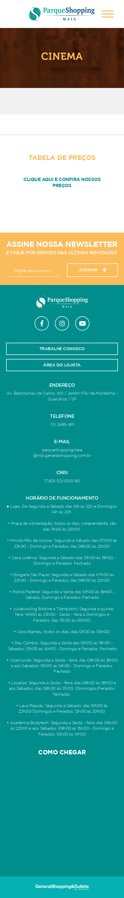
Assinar (92, 270)
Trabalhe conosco (62, 349)
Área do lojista (62, 365)
